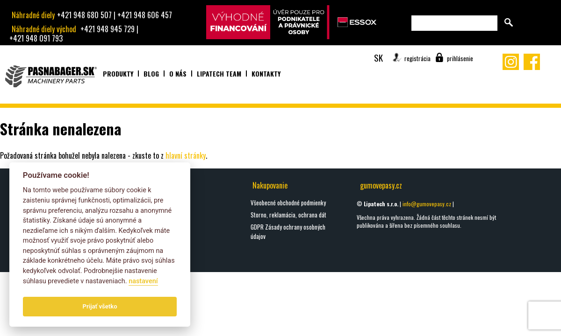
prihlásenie (460, 58)
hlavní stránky (185, 155)
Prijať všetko (100, 306)
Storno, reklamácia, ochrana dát (288, 214)
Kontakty (266, 73)
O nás (178, 73)
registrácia (417, 58)
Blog (151, 73)
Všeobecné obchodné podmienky (288, 202)
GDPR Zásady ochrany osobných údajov (288, 231)
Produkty (118, 73)
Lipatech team (219, 73)
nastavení (143, 281)
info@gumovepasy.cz (427, 204)
